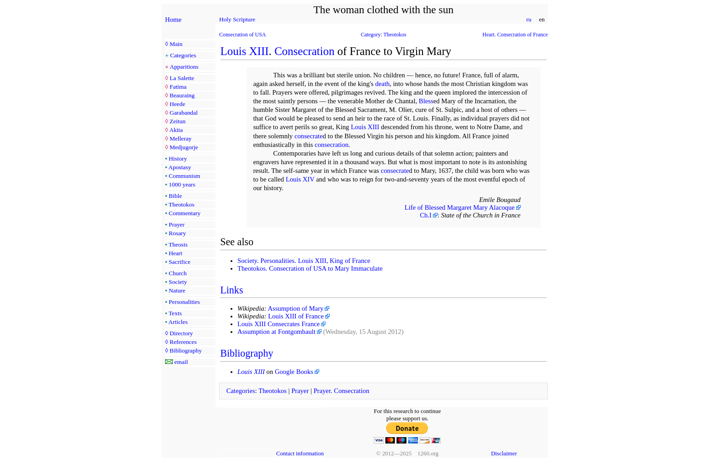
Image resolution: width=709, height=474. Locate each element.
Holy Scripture (237, 19)
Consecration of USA (242, 34)
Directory (181, 333)
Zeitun (178, 121)
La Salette (182, 78)
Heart (175, 253)
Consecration (304, 51)
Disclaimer (504, 453)
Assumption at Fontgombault (276, 331)
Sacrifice (180, 261)
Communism (184, 175)
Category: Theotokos (383, 34)
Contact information (300, 453)
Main (176, 43)
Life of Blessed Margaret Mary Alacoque (460, 207)
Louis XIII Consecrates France (278, 324)
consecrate (308, 136)
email (181, 361)
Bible (175, 195)
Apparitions (184, 66)
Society (178, 281)
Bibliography (186, 350)
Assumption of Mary (296, 308)
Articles (177, 321)
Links (231, 290)
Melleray (180, 138)
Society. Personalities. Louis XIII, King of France (303, 260)
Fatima (178, 86)
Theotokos (182, 204)
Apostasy (179, 167)
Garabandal (184, 112)
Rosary (177, 233)
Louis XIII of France (295, 316)
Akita (176, 129)
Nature (177, 290)
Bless (426, 101)
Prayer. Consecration (341, 390)
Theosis (178, 244)
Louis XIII (245, 51)
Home (173, 19)
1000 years (182, 184)
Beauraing (182, 95)
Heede (177, 104)
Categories (183, 55)
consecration (331, 144)
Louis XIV (300, 179)
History (178, 158)
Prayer (177, 224)
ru (529, 19)
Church (177, 273)
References (183, 341)
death (382, 83)
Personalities (184, 301)
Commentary (185, 213)
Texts (175, 313)
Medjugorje (184, 147)
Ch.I (426, 215)
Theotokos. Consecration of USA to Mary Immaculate (309, 268)
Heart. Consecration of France (515, 34)
